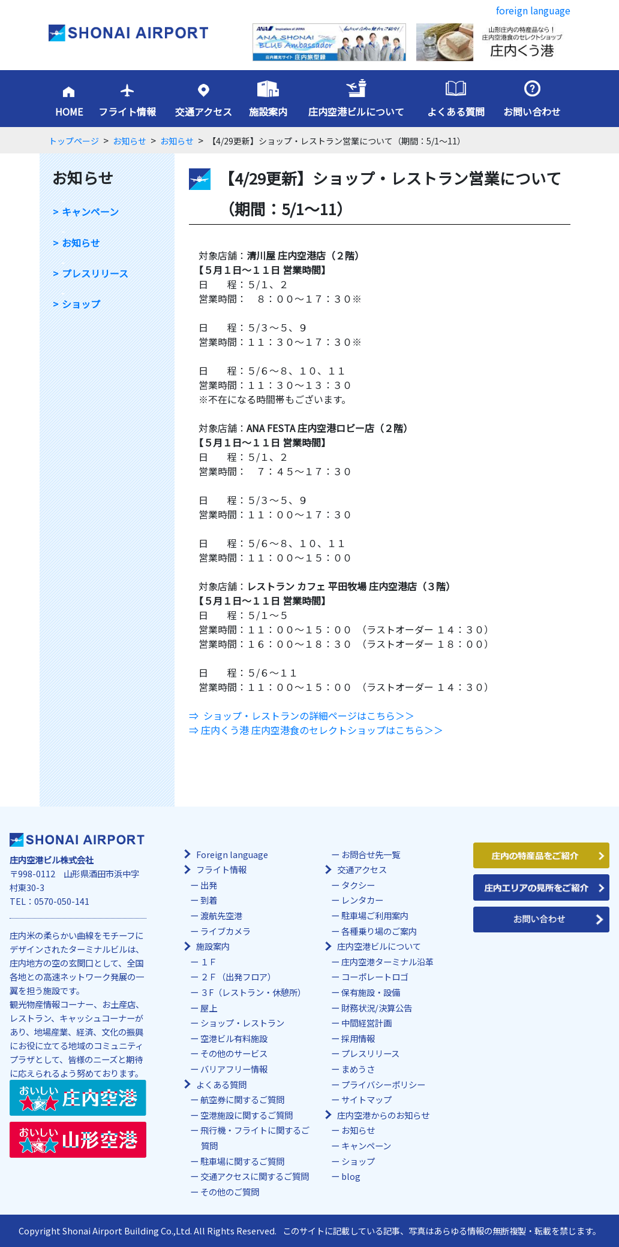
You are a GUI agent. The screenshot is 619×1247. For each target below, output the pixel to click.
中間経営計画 (366, 1022)
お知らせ (129, 141)
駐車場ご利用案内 (374, 915)
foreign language (533, 10)
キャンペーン (90, 212)
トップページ (74, 141)
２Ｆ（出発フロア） (238, 976)
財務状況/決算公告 (376, 1007)
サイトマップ (366, 1099)
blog (350, 1176)
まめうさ (358, 1068)
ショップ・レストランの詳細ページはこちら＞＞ (308, 715)
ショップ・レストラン (242, 1022)
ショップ (81, 304)
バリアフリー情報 (234, 1068)
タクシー (358, 884)
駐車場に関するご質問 (242, 1161)
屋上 (208, 1007)
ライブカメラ (225, 931)
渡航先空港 (221, 915)
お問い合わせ (532, 111)
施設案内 (268, 111)
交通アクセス (203, 111)
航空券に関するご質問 (242, 1099)
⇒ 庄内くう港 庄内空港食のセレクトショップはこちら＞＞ (316, 730)
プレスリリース (95, 273)
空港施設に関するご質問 (246, 1115)
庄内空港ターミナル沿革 (387, 961)
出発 (208, 884)
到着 (208, 899)
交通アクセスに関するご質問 (254, 1176)
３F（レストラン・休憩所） (253, 992)
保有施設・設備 (370, 992)
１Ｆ (208, 961)
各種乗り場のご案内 (379, 931)
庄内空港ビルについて (356, 111)
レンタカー (362, 899)
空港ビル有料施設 (234, 1038)
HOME (69, 111)
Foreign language (232, 854)
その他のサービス (234, 1053)
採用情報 (358, 1038)
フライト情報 (127, 111)
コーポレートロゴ (374, 976)
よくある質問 (456, 111)
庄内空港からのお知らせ (383, 1115)
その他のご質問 (229, 1191)
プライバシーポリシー (383, 1084)
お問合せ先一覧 (370, 854)
